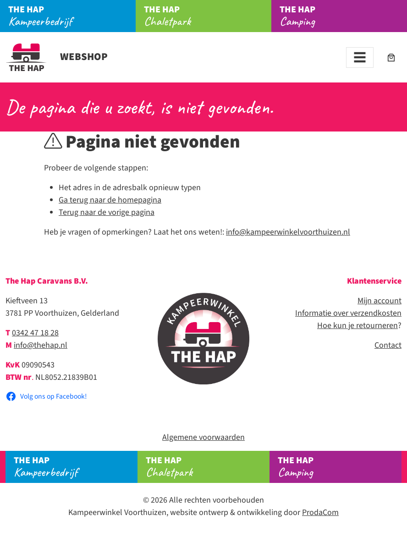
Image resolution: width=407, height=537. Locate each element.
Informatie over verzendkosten (348, 313)
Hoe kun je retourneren (357, 325)
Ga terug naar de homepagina (110, 200)
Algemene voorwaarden (203, 437)
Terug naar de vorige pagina (106, 212)
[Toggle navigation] (360, 57)
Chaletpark (207, 16)
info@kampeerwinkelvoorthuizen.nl (288, 232)
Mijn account (380, 301)
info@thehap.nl (40, 345)
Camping (343, 16)
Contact (388, 345)
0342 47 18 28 (35, 333)
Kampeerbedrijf (72, 16)
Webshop (57, 56)
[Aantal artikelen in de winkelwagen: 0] (391, 57)
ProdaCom (320, 512)
